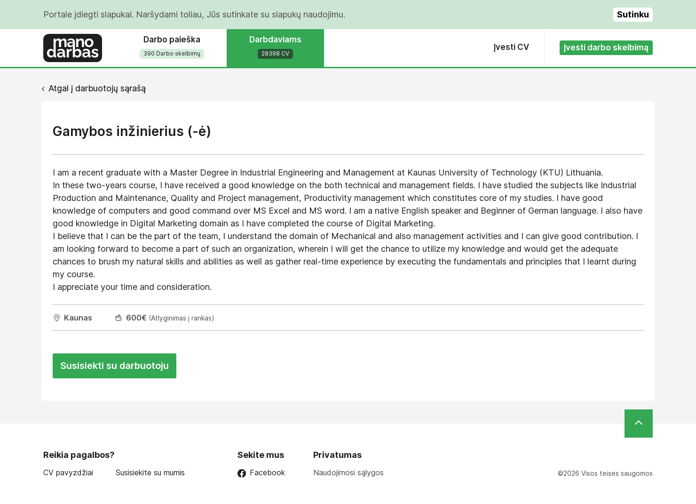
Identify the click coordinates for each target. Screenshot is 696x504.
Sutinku (633, 14)
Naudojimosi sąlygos (348, 472)
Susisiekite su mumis (150, 472)
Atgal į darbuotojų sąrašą (97, 88)
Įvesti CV (511, 47)
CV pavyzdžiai (68, 472)
